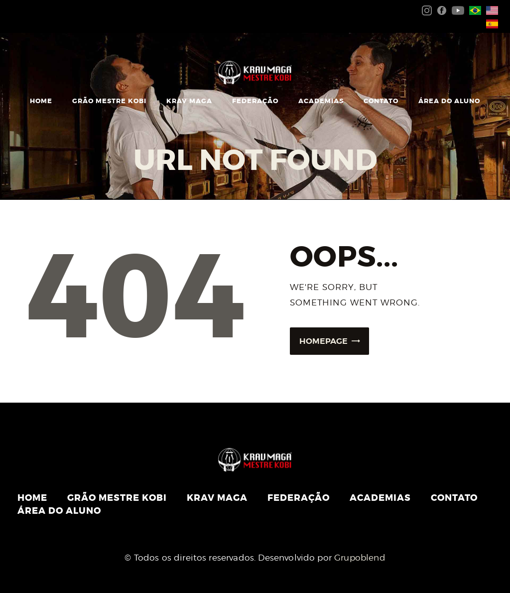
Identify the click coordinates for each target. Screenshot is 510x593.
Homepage (323, 341)
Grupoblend (359, 558)
